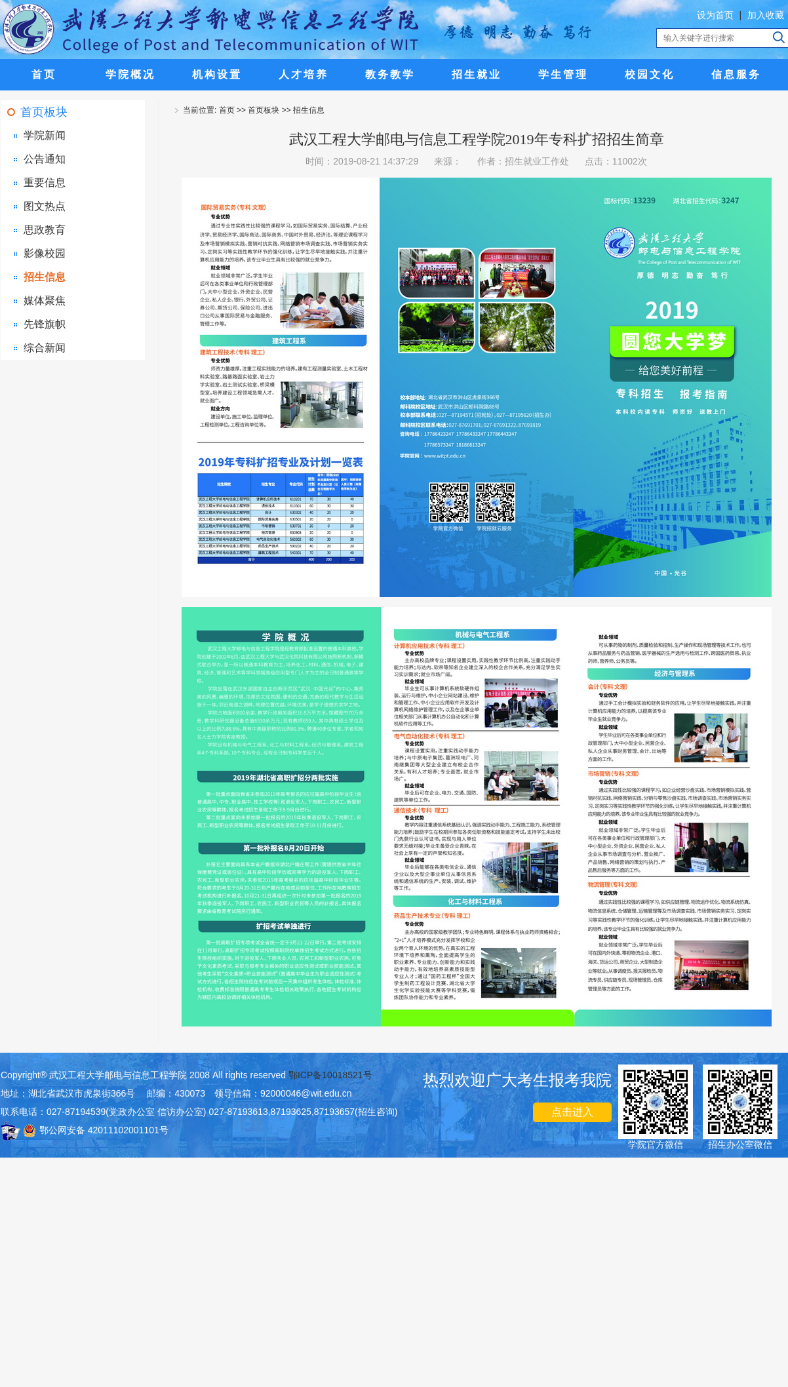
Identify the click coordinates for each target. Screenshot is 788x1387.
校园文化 (650, 74)
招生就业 (477, 74)
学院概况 (130, 74)
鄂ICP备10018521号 (330, 1075)
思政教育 (45, 229)
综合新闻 (45, 347)
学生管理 (563, 74)
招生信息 (45, 277)
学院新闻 (45, 135)
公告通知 (45, 159)
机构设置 (217, 74)
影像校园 (45, 253)
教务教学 (390, 74)
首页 (43, 74)
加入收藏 (765, 15)
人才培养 (303, 74)
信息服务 (736, 74)
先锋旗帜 (45, 324)
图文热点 (45, 206)
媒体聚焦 (45, 300)
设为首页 (715, 15)
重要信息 (45, 182)
